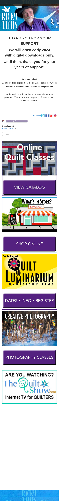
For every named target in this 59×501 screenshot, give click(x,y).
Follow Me (37, 115)
